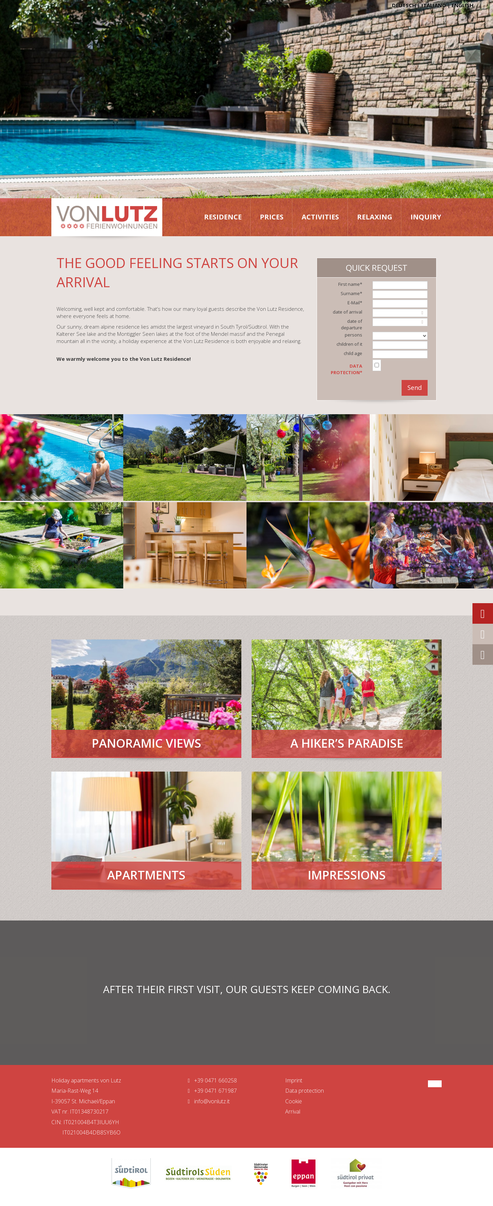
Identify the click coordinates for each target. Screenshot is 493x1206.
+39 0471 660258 (211, 1080)
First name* (350, 284)
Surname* (351, 293)
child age (353, 353)
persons (353, 335)
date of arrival (347, 312)
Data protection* (346, 369)
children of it (349, 344)
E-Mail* (354, 303)
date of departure (351, 324)
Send (414, 387)
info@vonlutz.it (207, 1101)
